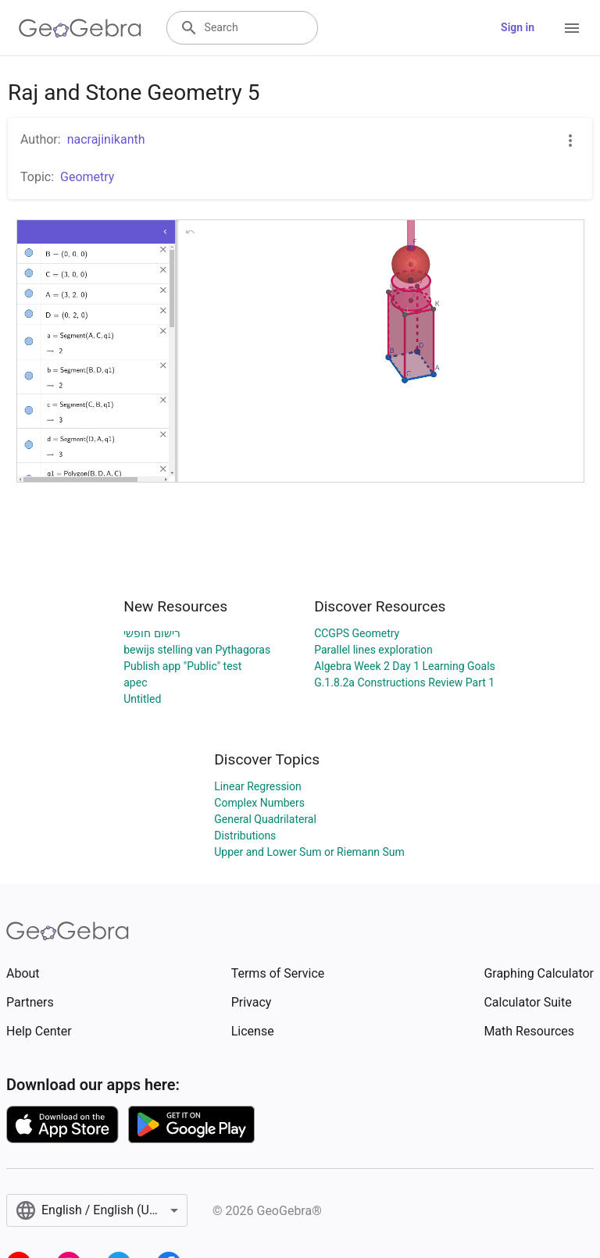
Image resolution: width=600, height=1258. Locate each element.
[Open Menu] (571, 28)
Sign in (517, 27)
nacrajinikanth (106, 139)
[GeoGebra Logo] (80, 28)
